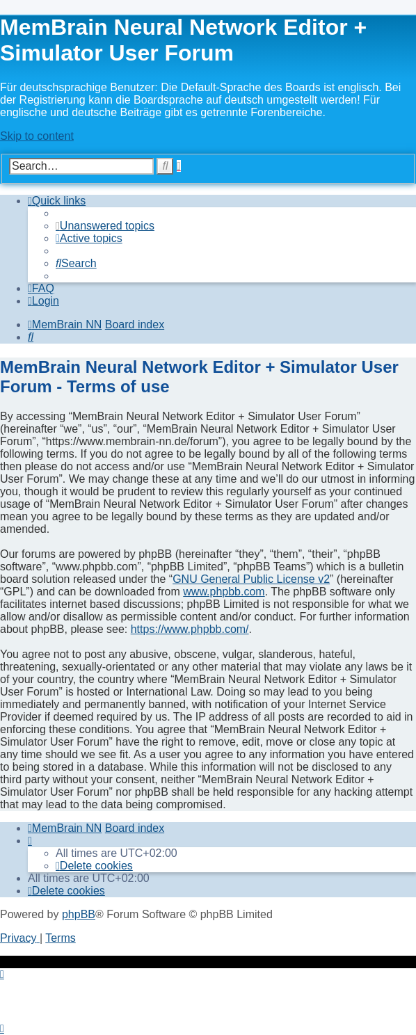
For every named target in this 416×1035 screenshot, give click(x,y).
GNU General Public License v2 (251, 579)
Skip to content (37, 136)
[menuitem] (105, 226)
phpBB (78, 914)
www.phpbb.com (223, 591)
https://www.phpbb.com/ (190, 629)
